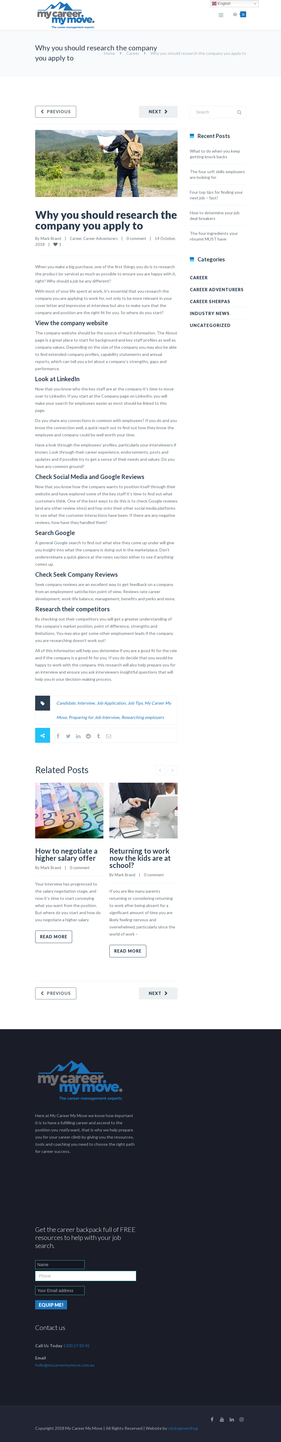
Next (155, 111)
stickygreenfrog (183, 1428)
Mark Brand (51, 238)
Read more (53, 936)
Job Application (111, 703)
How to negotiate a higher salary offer (66, 854)
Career (132, 53)
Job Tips (135, 703)
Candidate (65, 703)
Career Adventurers (100, 238)
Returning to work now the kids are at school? (140, 857)
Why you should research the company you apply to (106, 220)
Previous (59, 111)
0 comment (136, 238)
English (221, 3)
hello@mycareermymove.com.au (64, 1364)
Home (109, 53)
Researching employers (142, 717)
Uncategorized (210, 325)
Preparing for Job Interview (94, 717)
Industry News (210, 313)
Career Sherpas (210, 301)
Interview (86, 703)
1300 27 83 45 (76, 1345)
